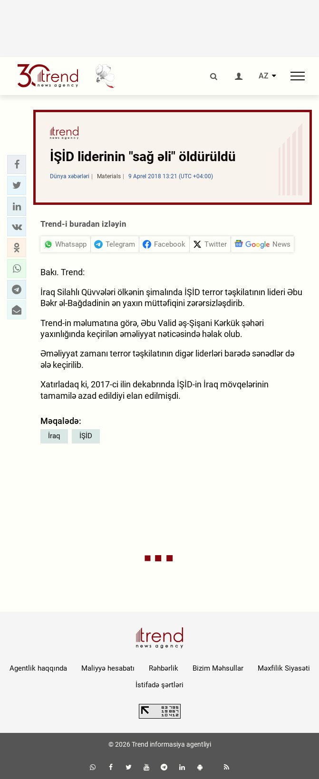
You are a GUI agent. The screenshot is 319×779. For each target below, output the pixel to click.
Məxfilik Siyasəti (284, 668)
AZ (264, 76)
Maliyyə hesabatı (108, 668)
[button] (16, 164)
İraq (54, 436)
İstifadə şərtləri (159, 685)
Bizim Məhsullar (218, 668)
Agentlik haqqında (38, 668)
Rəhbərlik (163, 668)
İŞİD (85, 436)
